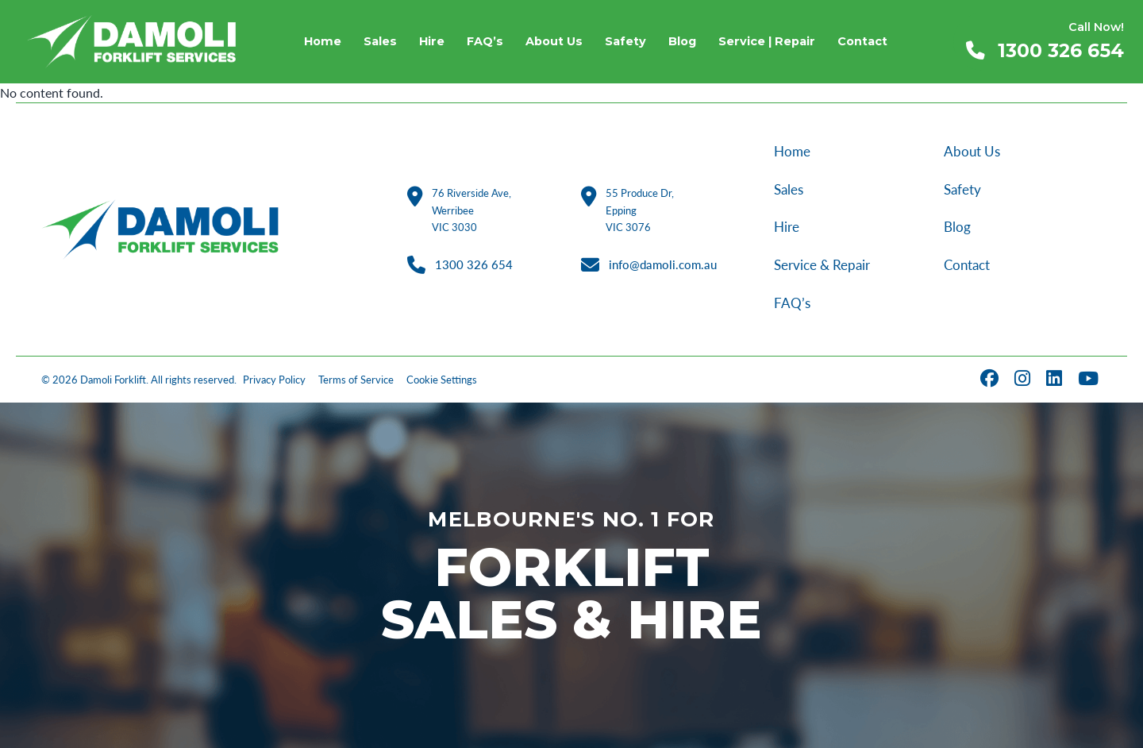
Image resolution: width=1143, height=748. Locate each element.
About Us (972, 151)
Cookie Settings (441, 379)
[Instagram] (1023, 379)
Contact (967, 264)
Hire (786, 226)
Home (792, 151)
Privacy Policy (274, 379)
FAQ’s (792, 303)
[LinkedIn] (1055, 379)
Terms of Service (356, 379)
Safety (962, 189)
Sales (788, 189)
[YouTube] (1090, 379)
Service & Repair (822, 264)
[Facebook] (991, 379)
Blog (957, 226)
